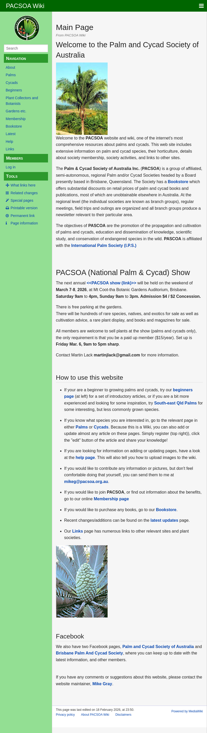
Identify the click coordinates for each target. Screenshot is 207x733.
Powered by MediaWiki (187, 711)
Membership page (111, 499)
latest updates (164, 520)
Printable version (24, 208)
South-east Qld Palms (175, 403)
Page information (24, 223)
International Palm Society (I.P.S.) (103, 245)
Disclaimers (123, 714)
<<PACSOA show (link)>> (111, 283)
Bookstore (14, 126)
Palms (11, 75)
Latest (10, 134)
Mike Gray (102, 684)
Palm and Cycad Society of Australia (158, 646)
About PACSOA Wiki (95, 714)
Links (10, 149)
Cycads (12, 83)
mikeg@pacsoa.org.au (86, 481)
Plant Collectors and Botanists (22, 101)
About (10, 67)
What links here (23, 185)
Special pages (22, 200)
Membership (16, 119)
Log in (10, 167)
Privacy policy (65, 714)
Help (9, 141)
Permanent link (23, 216)
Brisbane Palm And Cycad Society (89, 653)
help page (85, 457)
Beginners (14, 90)
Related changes (24, 193)
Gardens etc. (16, 111)
